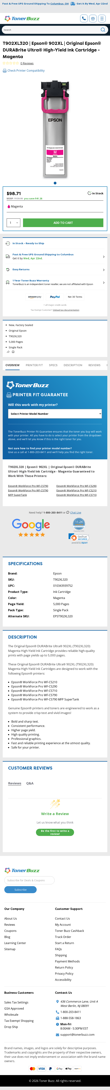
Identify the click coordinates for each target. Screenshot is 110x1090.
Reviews (94, 365)
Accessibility (63, 980)
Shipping (61, 955)
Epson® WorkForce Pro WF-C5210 (76, 490)
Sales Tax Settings (16, 1002)
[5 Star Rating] (31, 528)
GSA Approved (14, 1008)
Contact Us (62, 919)
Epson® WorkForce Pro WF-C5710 (76, 495)
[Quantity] (13, 222)
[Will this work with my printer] (55, 414)
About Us (10, 919)
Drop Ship (11, 1027)
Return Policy (64, 967)
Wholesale (11, 1015)
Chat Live (73, 512)
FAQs (58, 949)
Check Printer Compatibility (24, 71)
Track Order (63, 937)
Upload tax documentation (66, 309)
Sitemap (9, 949)
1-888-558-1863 (70, 1018)
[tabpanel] (55, 128)
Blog (7, 937)
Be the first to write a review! (55, 832)
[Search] (55, 30)
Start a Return (64, 943)
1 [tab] (55, 183)
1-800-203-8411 (70, 1012)
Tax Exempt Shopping (19, 1021)
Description (73, 365)
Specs (53, 365)
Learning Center (15, 943)
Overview (12, 365)
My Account (63, 925)
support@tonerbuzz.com (77, 1035)
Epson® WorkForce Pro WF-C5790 (28, 486)
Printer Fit (34, 365)
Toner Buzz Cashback (69, 931)
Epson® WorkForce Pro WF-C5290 (76, 486)
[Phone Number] (84, 18)
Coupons (10, 931)
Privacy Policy (64, 974)
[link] (79, 538)
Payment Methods (67, 961)
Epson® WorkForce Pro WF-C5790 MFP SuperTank (28, 493)
